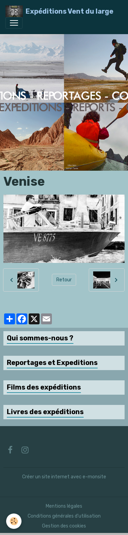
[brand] (59, 11)
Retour (64, 280)
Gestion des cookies (64, 526)
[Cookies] (14, 521)
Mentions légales (64, 506)
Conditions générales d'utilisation (64, 516)
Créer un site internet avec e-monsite (64, 477)
